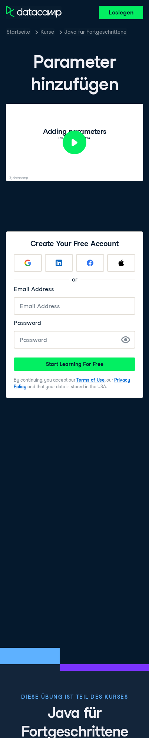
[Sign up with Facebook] (90, 263)
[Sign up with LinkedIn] (59, 263)
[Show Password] (125, 340)
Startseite (18, 32)
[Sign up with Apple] (121, 263)
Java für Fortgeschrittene (95, 32)
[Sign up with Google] (28, 263)
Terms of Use (90, 380)
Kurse (47, 32)
